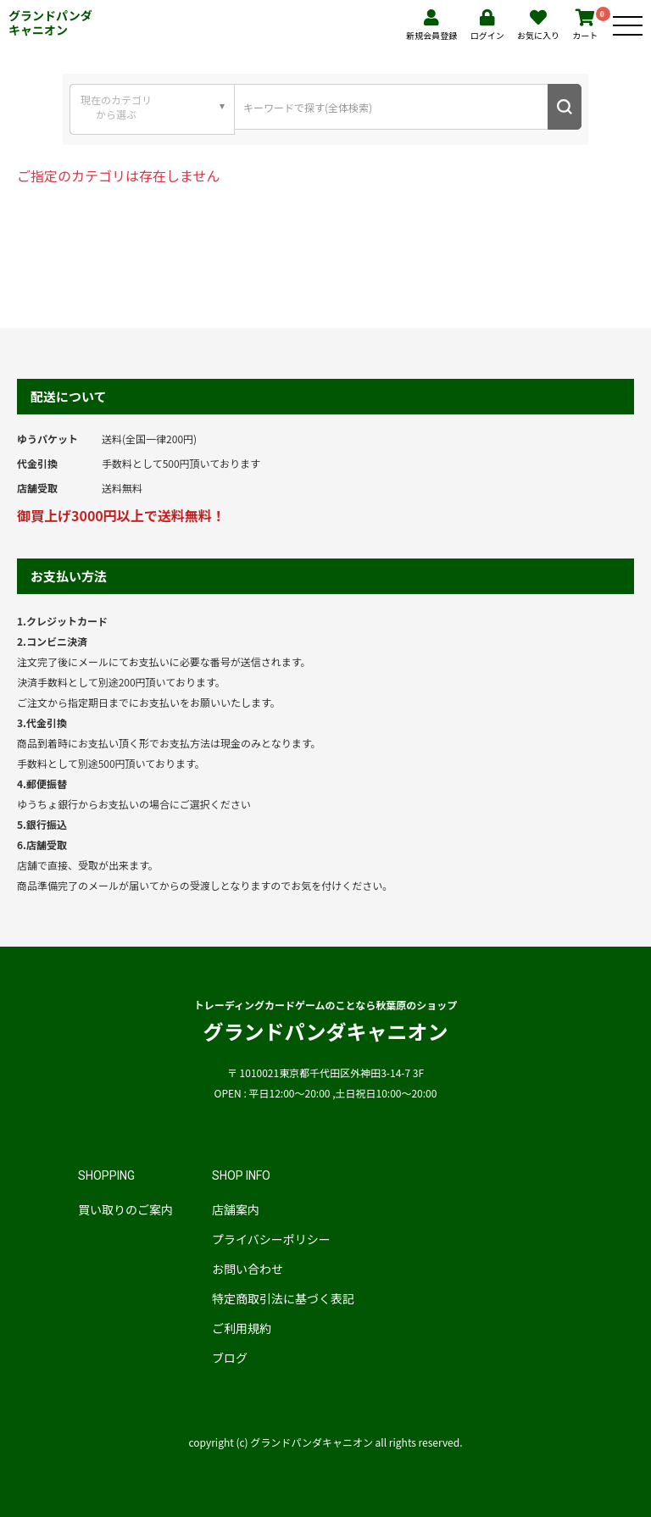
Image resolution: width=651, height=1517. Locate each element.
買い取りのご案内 (125, 1209)
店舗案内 (235, 1209)
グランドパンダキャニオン (50, 22)
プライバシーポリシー (271, 1239)
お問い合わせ (247, 1268)
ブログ (230, 1357)
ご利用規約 (241, 1328)
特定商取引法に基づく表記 (283, 1298)
